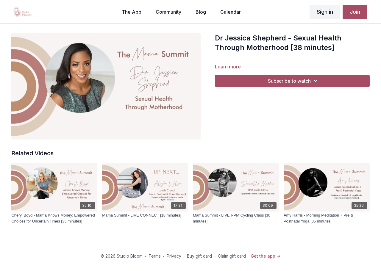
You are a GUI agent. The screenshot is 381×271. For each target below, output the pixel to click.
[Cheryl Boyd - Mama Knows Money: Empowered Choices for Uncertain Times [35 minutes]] (54, 218)
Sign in (325, 12)
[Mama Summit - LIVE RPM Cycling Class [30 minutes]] (236, 218)
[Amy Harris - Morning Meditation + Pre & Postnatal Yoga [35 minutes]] (327, 218)
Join (355, 12)
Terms (155, 256)
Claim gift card (232, 256)
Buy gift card (199, 256)
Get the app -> (265, 256)
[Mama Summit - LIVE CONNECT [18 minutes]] (145, 215)
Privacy (174, 256)
